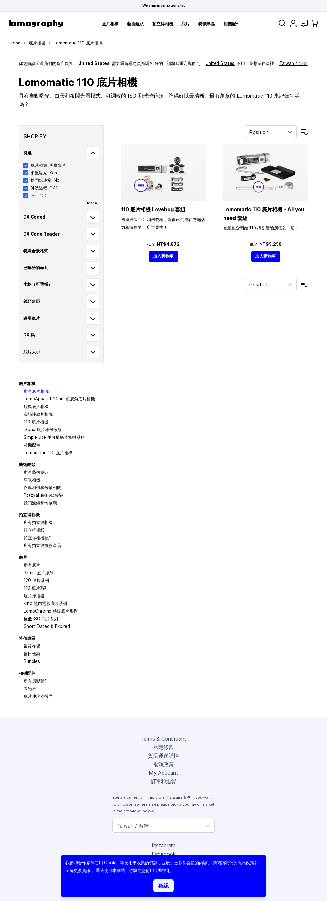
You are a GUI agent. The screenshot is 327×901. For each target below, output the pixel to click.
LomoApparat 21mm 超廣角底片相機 (59, 398)
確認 (163, 885)
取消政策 (163, 764)
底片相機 (110, 23)
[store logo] (36, 23)
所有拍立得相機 (38, 522)
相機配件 (232, 23)
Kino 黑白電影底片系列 (45, 603)
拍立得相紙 (34, 530)
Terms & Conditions (164, 739)
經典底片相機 (36, 406)
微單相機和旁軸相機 (42, 487)
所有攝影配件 (36, 680)
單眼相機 (32, 479)
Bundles (32, 661)
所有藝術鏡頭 (36, 472)
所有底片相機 (36, 391)
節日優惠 (32, 653)
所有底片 (32, 564)
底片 (185, 23)
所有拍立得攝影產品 (42, 545)
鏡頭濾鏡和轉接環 (40, 502)
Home (14, 42)
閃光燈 (30, 688)
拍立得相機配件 (38, 537)
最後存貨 (32, 645)
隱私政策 (246, 862)
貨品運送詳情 (163, 755)
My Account (163, 772)
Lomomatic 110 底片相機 (48, 452)
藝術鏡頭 (135, 23)
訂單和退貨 (163, 781)
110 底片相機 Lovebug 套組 (153, 209)
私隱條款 (163, 747)
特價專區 (206, 23)
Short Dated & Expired (47, 626)
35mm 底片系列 (39, 572)
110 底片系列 (36, 588)
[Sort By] (271, 132)
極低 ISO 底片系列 (41, 618)
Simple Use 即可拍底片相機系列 (54, 437)
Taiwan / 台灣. (293, 63)
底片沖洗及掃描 (38, 696)
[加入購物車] (163, 256)
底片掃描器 (34, 595)
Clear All (91, 203)
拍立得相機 (162, 23)
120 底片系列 (36, 580)
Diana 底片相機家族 (43, 429)
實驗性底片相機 (38, 414)
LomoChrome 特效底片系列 (51, 611)
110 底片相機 (36, 421)
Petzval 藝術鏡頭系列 (44, 495)
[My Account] (293, 23)
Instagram (163, 845)
